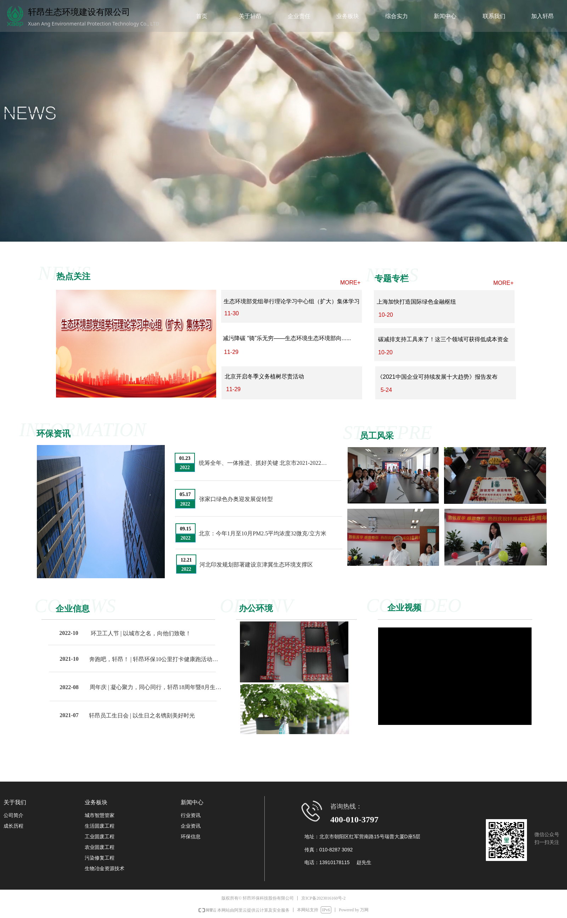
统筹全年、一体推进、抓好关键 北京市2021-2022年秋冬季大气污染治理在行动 (265, 463)
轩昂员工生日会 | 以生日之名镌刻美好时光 (142, 716)
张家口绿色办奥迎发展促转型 (236, 499)
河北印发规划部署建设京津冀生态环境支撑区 (256, 565)
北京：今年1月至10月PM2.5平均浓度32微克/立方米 (262, 533)
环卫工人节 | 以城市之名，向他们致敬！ (141, 633)
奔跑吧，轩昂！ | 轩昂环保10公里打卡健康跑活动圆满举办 (155, 659)
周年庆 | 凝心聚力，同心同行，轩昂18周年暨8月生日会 (156, 687)
